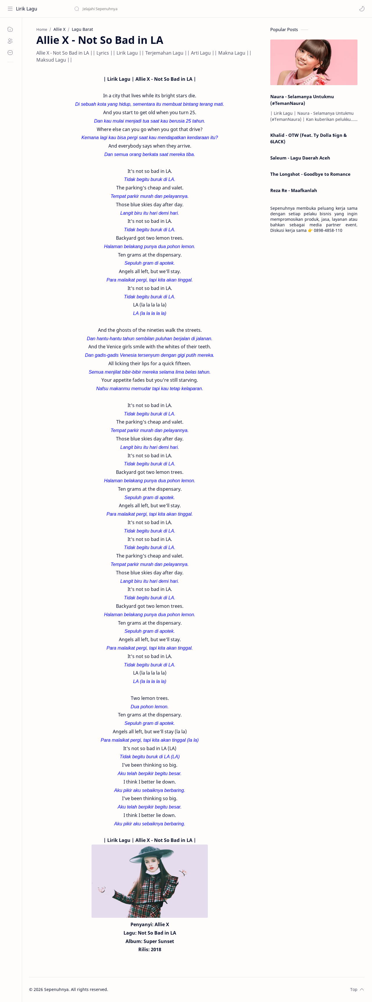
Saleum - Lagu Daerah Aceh (300, 158)
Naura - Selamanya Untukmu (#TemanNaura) (302, 100)
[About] (10, 41)
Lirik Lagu (26, 9)
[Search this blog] (120, 9)
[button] (361, 8)
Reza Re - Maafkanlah (293, 190)
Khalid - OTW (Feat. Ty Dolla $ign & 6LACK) (308, 138)
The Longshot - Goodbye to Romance (310, 174)
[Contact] (10, 52)
